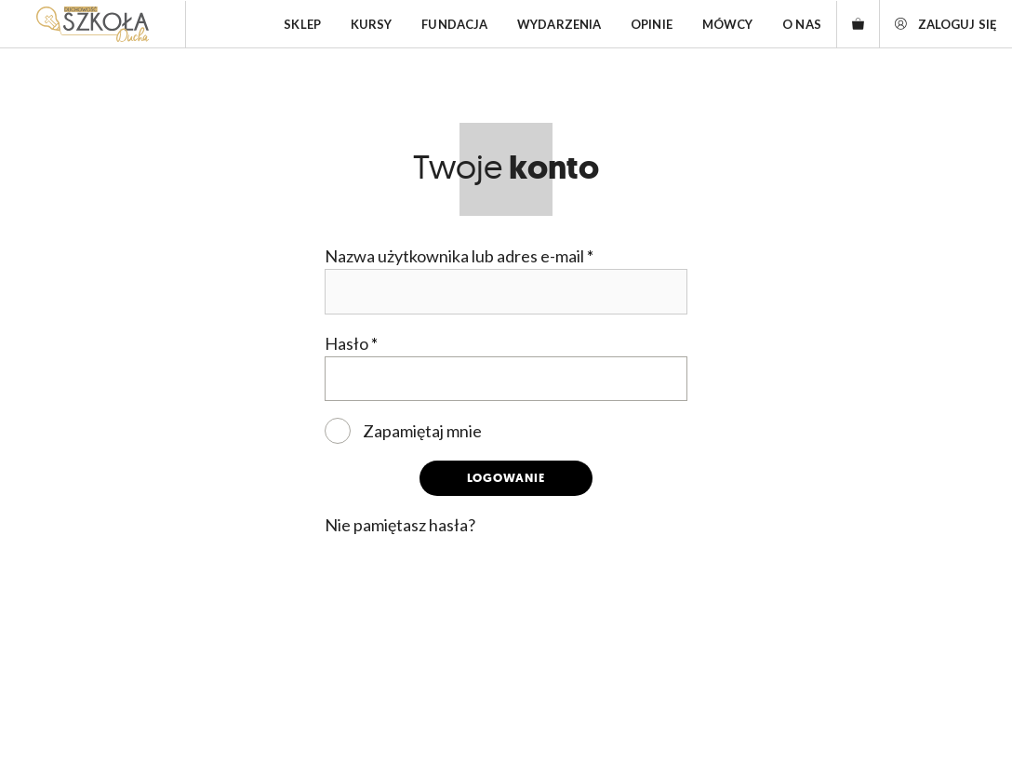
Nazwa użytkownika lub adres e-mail (459, 256)
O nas (801, 24)
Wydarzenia (559, 24)
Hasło (351, 343)
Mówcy (727, 24)
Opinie (651, 24)
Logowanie (506, 478)
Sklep (302, 24)
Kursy (372, 24)
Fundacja (454, 24)
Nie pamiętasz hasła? (400, 525)
